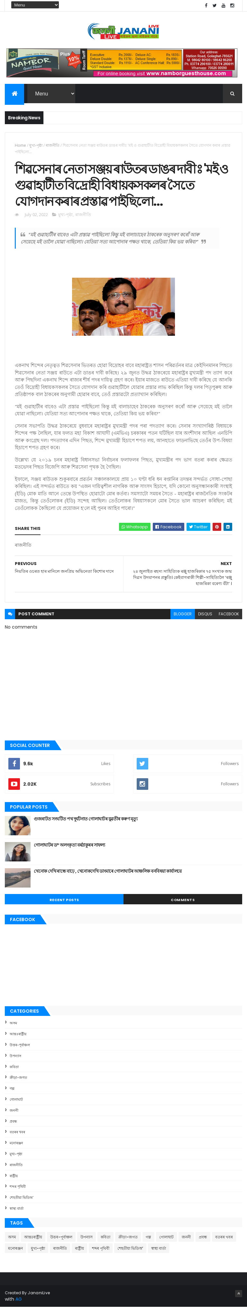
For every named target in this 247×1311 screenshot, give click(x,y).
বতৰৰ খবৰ (17, 1135)
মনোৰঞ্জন (16, 1146)
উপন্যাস (15, 1059)
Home (20, 146)
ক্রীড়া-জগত (18, 1081)
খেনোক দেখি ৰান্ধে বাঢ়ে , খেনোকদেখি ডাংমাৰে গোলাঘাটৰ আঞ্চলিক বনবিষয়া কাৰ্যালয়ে (107, 875)
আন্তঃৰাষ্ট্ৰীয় (18, 1037)
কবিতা (14, 1070)
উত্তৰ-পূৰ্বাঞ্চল (20, 1048)
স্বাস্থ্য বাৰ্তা (16, 1212)
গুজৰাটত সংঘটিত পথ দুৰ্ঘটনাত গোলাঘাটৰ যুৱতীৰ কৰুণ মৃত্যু (85, 822)
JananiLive (39, 1296)
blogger (183, 618)
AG (18, 1303)
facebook (229, 618)
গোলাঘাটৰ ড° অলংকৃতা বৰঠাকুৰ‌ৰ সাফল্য (69, 849)
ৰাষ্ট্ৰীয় (14, 1179)
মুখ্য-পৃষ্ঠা (35, 146)
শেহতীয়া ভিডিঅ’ (21, 1201)
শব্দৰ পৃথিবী (18, 1190)
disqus (205, 618)
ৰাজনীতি (52, 146)
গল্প (12, 1092)
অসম (13, 1026)
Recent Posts (64, 903)
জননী (14, 1114)
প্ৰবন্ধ (13, 1124)
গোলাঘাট (16, 1103)
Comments (183, 903)
